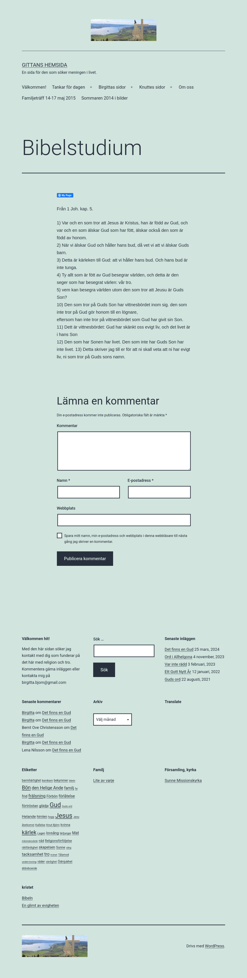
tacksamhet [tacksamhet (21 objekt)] (32, 854)
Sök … (98, 639)
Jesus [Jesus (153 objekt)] (63, 815)
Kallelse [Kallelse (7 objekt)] (40, 825)
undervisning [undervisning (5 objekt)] (29, 861)
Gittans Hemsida (44, 65)
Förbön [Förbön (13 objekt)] (52, 796)
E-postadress (141, 480)
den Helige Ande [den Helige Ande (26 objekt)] (47, 787)
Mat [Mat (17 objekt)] (75, 833)
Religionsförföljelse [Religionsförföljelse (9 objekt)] (58, 841)
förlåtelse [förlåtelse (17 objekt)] (67, 796)
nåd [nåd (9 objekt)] (41, 841)
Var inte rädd (176, 664)
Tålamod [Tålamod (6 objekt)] (63, 854)
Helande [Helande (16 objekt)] (29, 816)
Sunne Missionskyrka (183, 780)
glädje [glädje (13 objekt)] (44, 806)
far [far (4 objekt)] (76, 788)
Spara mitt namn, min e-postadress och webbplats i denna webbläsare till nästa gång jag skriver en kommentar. (125, 539)
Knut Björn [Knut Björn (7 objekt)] (53, 825)
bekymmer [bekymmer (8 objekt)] (61, 780)
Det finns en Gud (179, 649)
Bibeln (27, 898)
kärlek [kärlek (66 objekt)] (29, 832)
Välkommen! (34, 87)
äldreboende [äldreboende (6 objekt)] (29, 868)
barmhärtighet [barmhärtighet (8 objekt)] (31, 780)
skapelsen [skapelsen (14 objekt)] (47, 847)
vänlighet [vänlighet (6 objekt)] (51, 861)
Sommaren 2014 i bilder (104, 98)
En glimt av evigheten (40, 905)
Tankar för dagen (68, 87)
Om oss (186, 87)
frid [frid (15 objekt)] (24, 796)
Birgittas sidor (112, 87)
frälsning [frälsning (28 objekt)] (37, 796)
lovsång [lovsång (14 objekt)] (52, 833)
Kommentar (67, 425)
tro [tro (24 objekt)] (46, 854)
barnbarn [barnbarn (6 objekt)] (47, 780)
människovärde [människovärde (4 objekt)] (30, 841)
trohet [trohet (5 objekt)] (54, 854)
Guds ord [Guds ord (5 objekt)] (67, 806)
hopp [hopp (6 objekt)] (51, 816)
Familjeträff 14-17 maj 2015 (49, 98)
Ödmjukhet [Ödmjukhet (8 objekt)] (65, 861)
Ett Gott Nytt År (178, 671)
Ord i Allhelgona (178, 656)
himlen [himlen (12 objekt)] (42, 816)
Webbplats (66, 508)
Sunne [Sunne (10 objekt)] (60, 847)
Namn (63, 480)
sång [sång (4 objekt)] (68, 847)
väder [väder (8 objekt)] (41, 861)
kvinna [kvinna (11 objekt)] (65, 825)
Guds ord (172, 679)
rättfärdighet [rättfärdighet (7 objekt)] (30, 847)
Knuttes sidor (152, 87)
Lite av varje (103, 780)
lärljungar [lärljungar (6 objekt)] (65, 833)
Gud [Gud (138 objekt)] (55, 805)
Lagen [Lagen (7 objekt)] (41, 833)
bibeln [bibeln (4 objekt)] (72, 780)
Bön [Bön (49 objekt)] (26, 788)
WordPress (214, 946)
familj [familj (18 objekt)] (69, 788)
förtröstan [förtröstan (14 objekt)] (30, 806)
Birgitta (28, 712)
